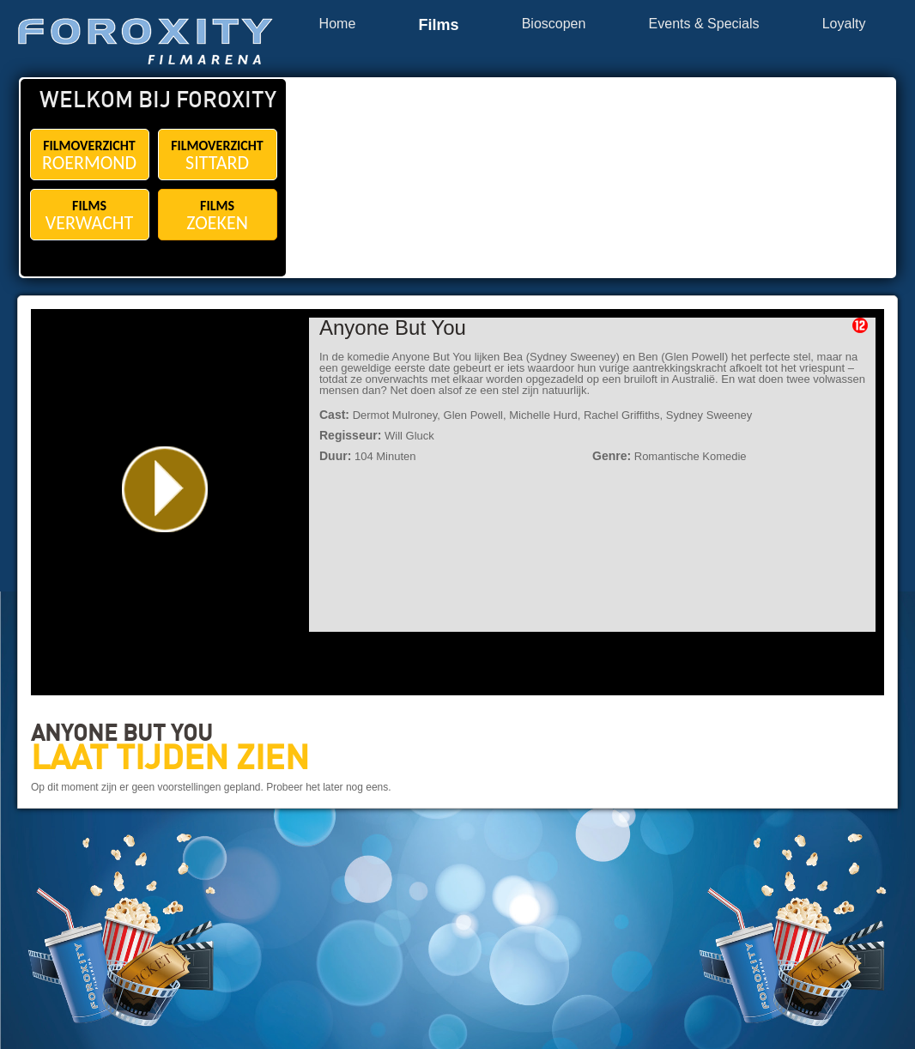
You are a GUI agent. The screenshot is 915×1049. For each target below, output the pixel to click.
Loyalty (844, 24)
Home (337, 24)
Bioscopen (554, 24)
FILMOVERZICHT (89, 155)
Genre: (611, 456)
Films (438, 25)
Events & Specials (704, 24)
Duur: (335, 456)
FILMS (89, 215)
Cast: (334, 414)
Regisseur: (350, 435)
